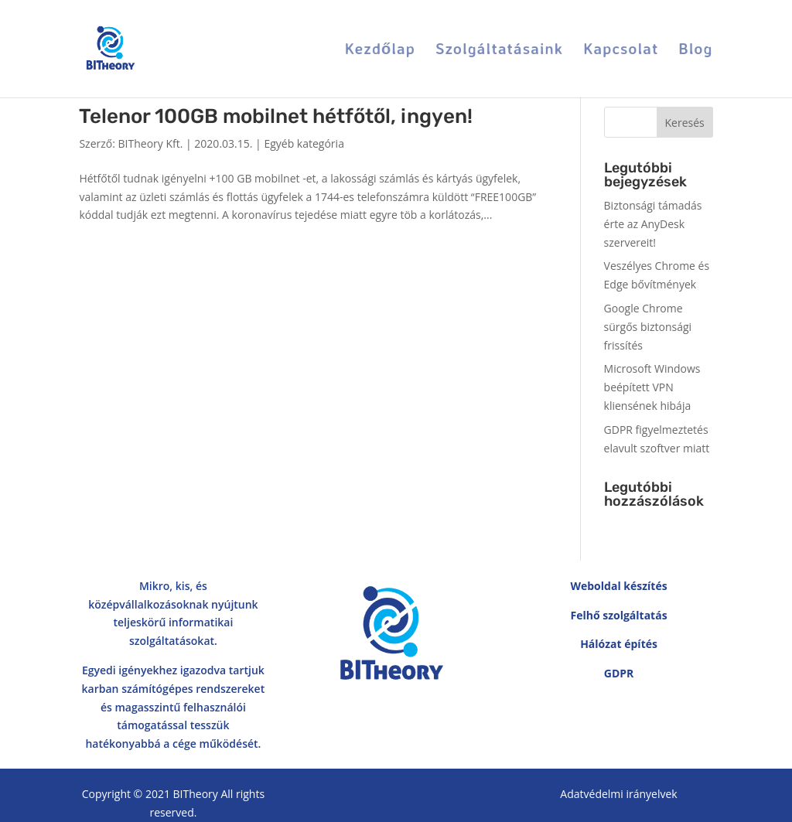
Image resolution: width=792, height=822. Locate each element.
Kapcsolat (620, 50)
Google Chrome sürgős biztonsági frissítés (648, 327)
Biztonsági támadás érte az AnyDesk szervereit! (653, 224)
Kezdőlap (380, 50)
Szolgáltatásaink (499, 50)
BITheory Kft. (150, 143)
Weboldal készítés (618, 585)
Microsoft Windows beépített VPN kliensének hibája (652, 387)
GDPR (619, 673)
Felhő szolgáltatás (618, 615)
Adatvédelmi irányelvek (618, 793)
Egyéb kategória (304, 143)
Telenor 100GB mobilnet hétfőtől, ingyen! (276, 116)
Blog (696, 50)
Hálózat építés (618, 643)
